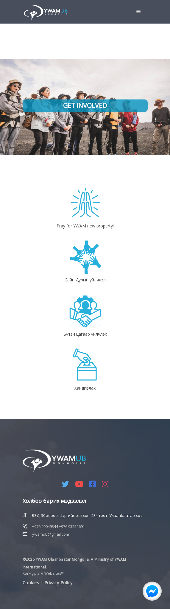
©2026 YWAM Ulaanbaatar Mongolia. (56, 559)
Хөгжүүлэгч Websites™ (43, 573)
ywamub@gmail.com (50, 534)
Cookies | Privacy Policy (48, 582)
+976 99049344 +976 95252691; (59, 526)
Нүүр (27, 116)
